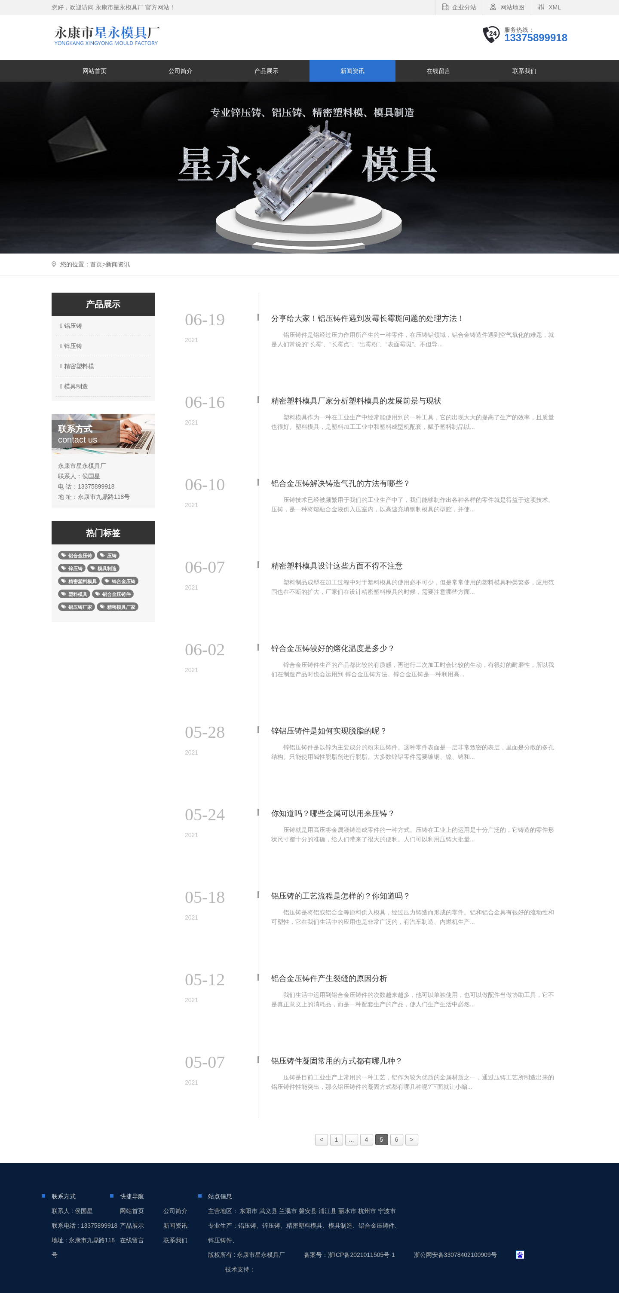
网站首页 (95, 70)
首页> (98, 264)
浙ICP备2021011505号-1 (361, 1254)
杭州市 (367, 1210)
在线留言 (438, 70)
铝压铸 (70, 325)
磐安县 (308, 1210)
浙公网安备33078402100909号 (455, 1254)
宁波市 (387, 1210)
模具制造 (73, 386)
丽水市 (347, 1210)
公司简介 (181, 70)
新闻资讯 (352, 70)
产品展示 (266, 70)
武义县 (268, 1210)
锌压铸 (70, 345)
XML (555, 7)
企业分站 (464, 7)
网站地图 (512, 7)
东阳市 (248, 1210)
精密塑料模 (76, 366)
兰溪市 (288, 1210)
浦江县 (328, 1210)
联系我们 (524, 70)
